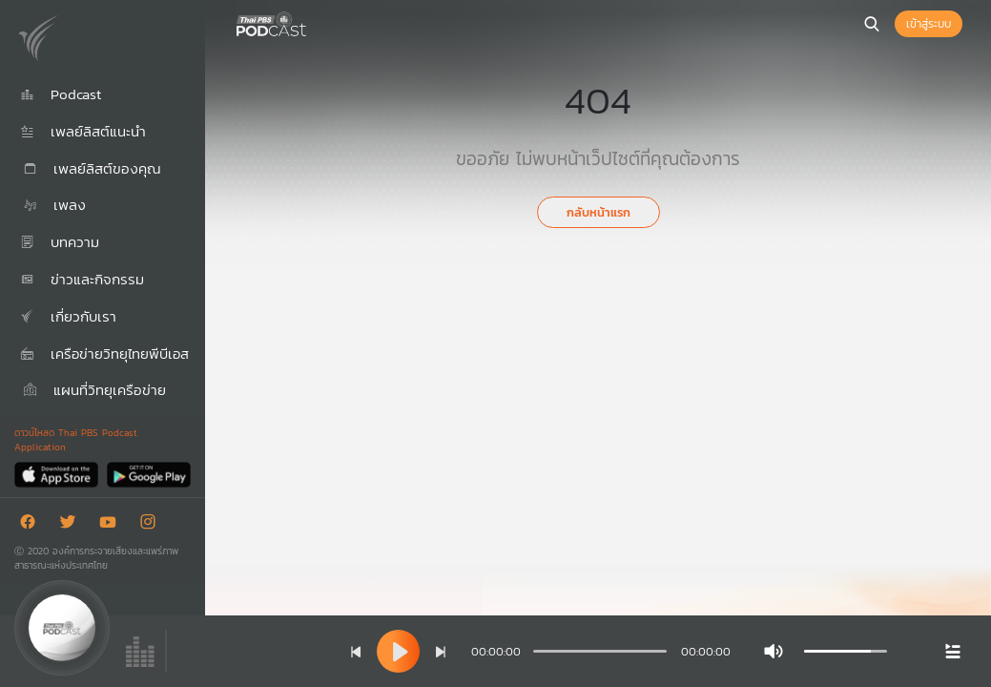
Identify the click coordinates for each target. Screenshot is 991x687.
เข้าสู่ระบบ (928, 23)
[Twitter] (72, 525)
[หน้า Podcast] (310, 21)
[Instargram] (152, 525)
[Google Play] (148, 474)
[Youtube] (112, 525)
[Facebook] (32, 525)
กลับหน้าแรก (598, 212)
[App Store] (57, 474)
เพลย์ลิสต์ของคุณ (90, 168)
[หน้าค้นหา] (872, 24)
